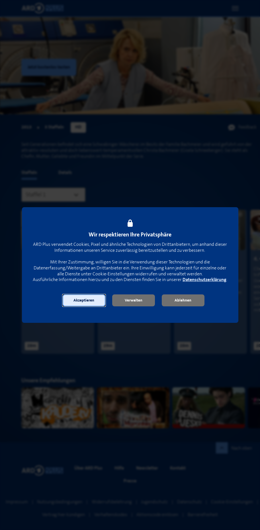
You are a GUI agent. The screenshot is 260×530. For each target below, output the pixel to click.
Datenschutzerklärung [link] (204, 279)
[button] (84, 300)
